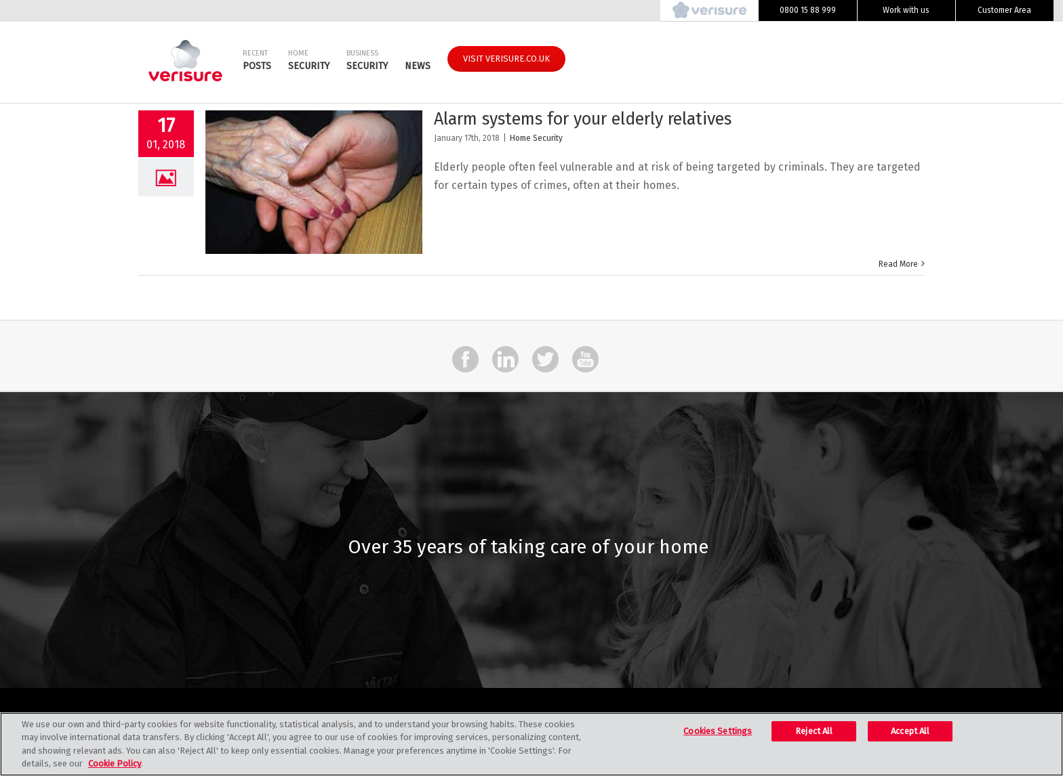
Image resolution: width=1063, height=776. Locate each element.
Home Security (536, 138)
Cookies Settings (717, 731)
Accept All (910, 731)
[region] (531, 744)
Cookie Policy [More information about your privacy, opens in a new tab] (114, 763)
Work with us (906, 10)
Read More (898, 264)
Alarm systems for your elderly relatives (582, 119)
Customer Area (1004, 10)
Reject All (814, 731)
